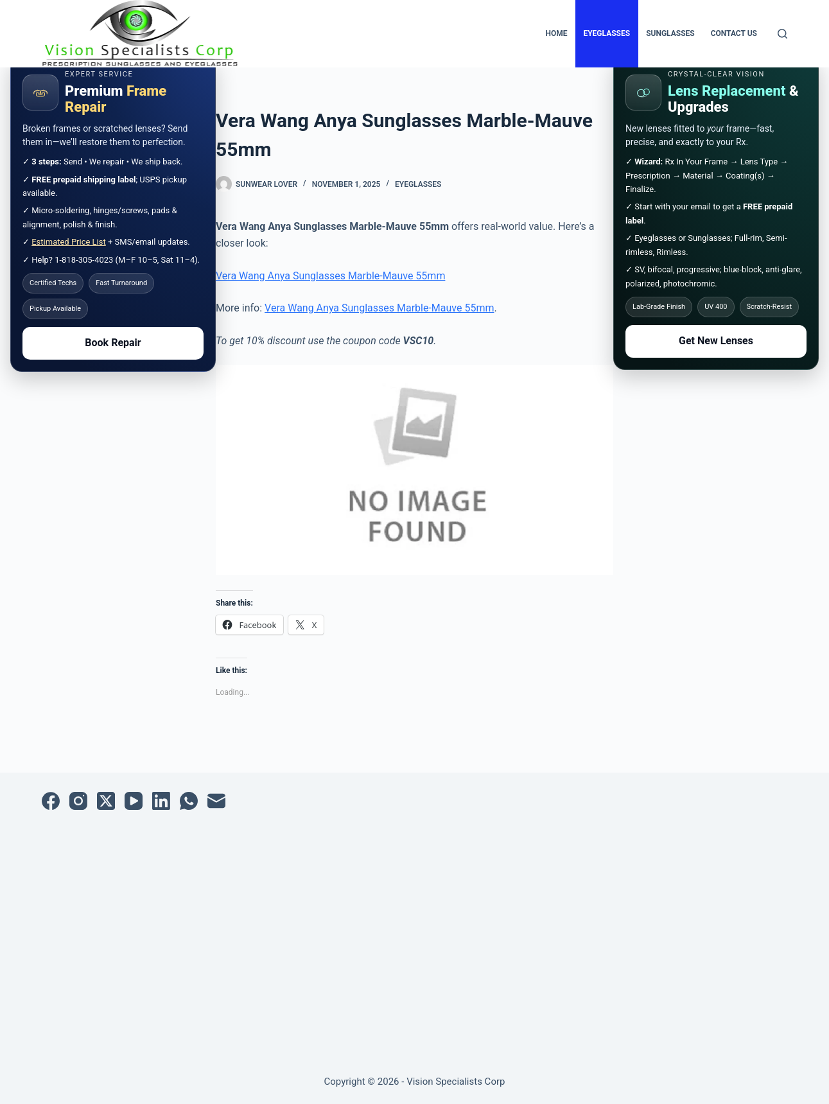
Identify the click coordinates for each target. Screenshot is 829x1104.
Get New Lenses (716, 341)
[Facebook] (51, 801)
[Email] (216, 801)
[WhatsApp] (189, 801)
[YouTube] (134, 801)
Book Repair (113, 343)
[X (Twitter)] (106, 801)
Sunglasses (670, 33)
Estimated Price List (68, 242)
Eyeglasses (606, 33)
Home (556, 33)
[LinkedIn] (161, 801)
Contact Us (734, 33)
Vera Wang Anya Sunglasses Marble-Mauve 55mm (330, 276)
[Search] (782, 34)
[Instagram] (78, 801)
